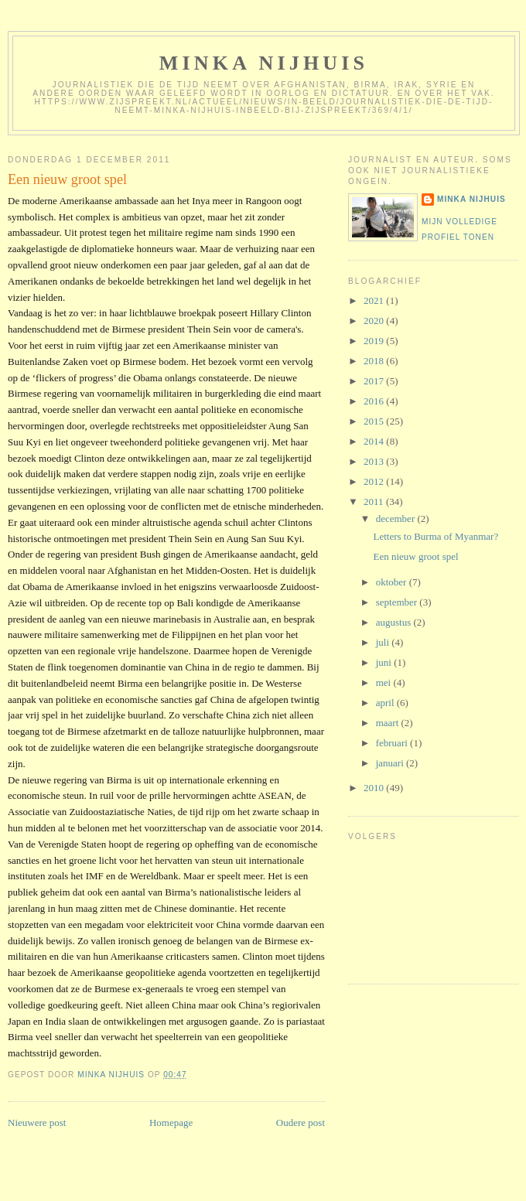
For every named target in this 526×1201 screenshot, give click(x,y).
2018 (375, 361)
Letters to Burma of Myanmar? (435, 536)
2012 (375, 481)
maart (388, 722)
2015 (375, 421)
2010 (375, 787)
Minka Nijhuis (264, 63)
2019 (375, 340)
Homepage (171, 1122)
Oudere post (300, 1122)
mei (385, 682)
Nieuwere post (37, 1122)
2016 (375, 401)
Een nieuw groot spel (415, 556)
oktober (392, 582)
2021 (375, 300)
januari (391, 763)
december (397, 518)
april (386, 702)
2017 (375, 381)
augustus (395, 622)
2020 (375, 320)
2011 (375, 501)
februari (393, 743)
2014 (375, 441)
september (398, 602)
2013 (375, 461)
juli (384, 642)
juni (385, 662)
